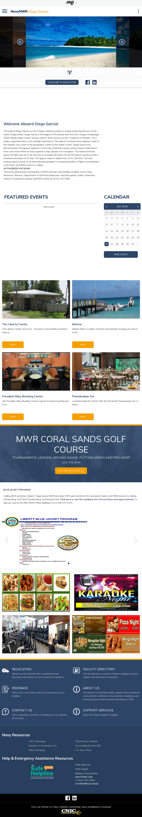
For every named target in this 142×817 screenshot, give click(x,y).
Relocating (22, 669)
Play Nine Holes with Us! (71, 470)
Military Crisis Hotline (86, 773)
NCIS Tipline (81, 769)
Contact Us (22, 710)
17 (133, 231)
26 (106, 244)
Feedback (20, 688)
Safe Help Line (82, 764)
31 (133, 244)
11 (138, 224)
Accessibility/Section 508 (88, 745)
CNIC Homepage (37, 741)
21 (117, 237)
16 (127, 231)
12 (106, 231)
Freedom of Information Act (43, 745)
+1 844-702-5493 (85, 780)
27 (112, 244)
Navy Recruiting (37, 750)
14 (117, 231)
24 (133, 237)
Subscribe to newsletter (62, 82)
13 (112, 231)
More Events (121, 254)
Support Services (98, 710)
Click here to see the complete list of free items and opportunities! (97, 499)
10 (133, 224)
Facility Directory (99, 669)
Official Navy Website (86, 741)
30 (127, 244)
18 (138, 231)
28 (117, 244)
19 (106, 237)
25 (138, 237)
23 (127, 237)
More (13, 344)
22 (122, 237)
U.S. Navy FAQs (83, 750)
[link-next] (122, 42)
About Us (91, 688)
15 (122, 231)
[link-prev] (20, 42)
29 (122, 244)
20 (112, 237)
